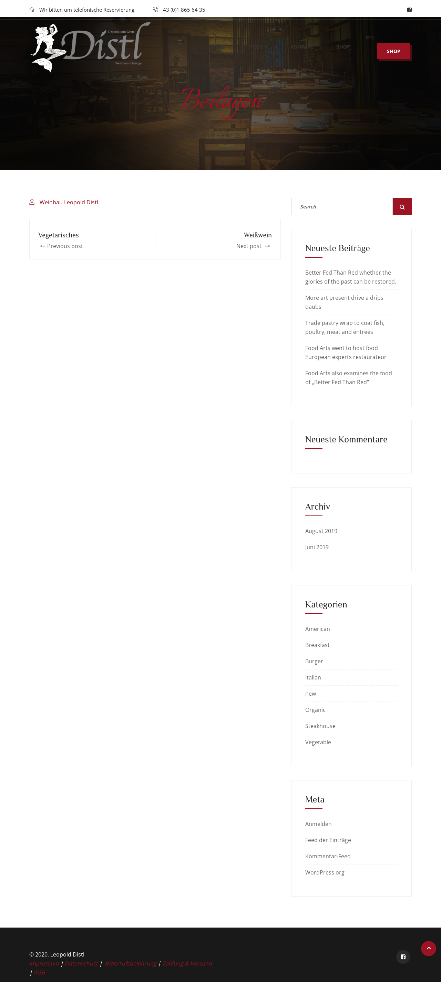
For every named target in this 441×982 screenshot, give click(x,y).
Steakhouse (320, 726)
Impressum (44, 963)
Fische (176, 58)
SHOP (393, 62)
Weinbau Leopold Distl (69, 202)
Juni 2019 (317, 547)
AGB (39, 972)
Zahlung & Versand (187, 963)
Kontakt (301, 58)
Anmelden (318, 824)
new (310, 693)
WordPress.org (325, 872)
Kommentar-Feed (328, 856)
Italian (313, 677)
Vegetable (318, 742)
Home (179, 135)
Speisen (257, 58)
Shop (343, 58)
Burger (314, 661)
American (317, 629)
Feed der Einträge (328, 840)
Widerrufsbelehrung (131, 963)
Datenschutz (82, 963)
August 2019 (321, 531)
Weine (216, 58)
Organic (315, 710)
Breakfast (317, 645)
